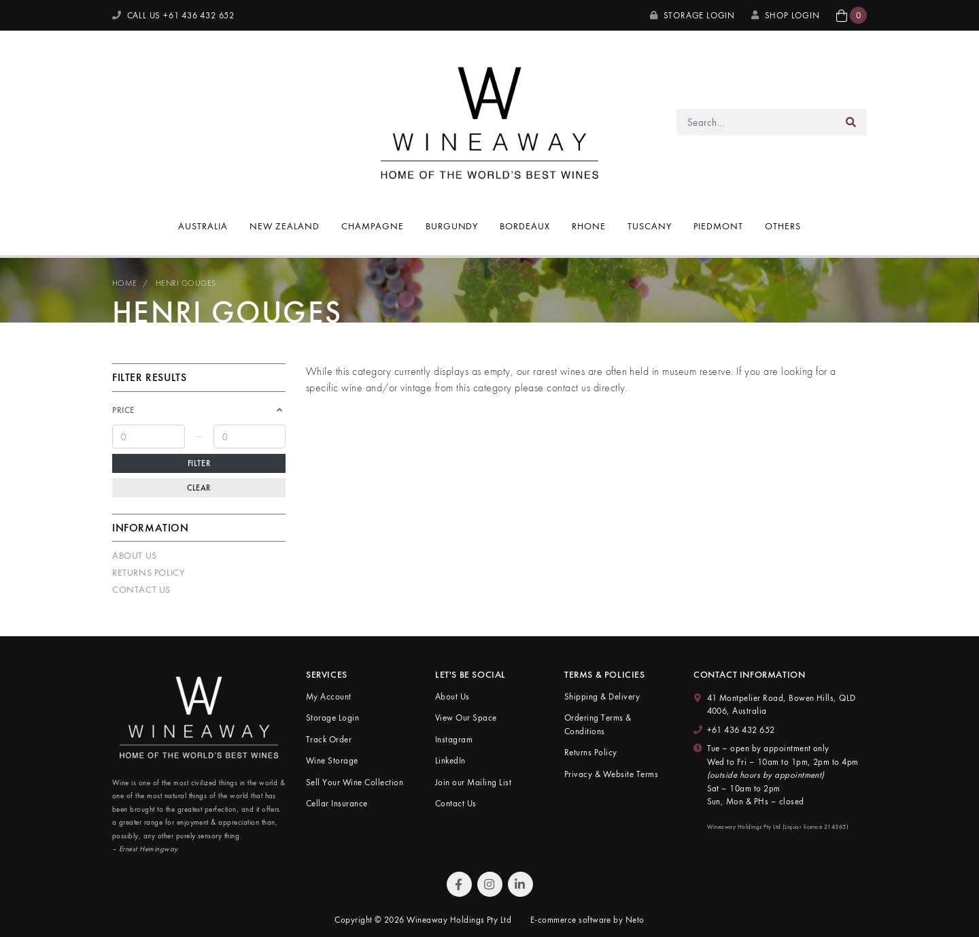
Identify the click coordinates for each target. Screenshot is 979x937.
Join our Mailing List (473, 782)
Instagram (454, 739)
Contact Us (141, 589)
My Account (328, 696)
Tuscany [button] (650, 226)
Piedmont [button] (718, 226)
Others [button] (783, 226)
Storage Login (692, 15)
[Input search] (756, 122)
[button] (851, 15)
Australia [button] (203, 226)
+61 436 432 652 (741, 730)
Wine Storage (332, 760)
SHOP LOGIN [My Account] (785, 15)
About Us (134, 555)
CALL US (173, 15)
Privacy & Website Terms (611, 774)
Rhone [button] (589, 226)
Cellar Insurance (337, 803)
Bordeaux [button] (525, 226)
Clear (199, 487)
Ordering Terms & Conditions (598, 724)
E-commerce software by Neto (587, 919)
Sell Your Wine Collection (354, 782)
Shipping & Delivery (602, 696)
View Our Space (466, 717)
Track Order (328, 739)
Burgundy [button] (452, 226)
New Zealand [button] (285, 226)
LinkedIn (450, 760)
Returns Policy (148, 572)
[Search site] (851, 122)
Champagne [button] (372, 226)
